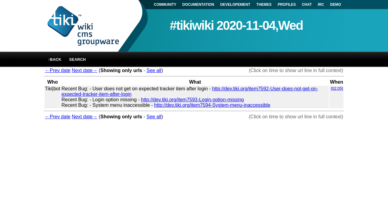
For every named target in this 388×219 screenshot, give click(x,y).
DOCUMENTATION (198, 4)
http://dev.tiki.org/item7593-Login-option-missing (192, 99)
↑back (54, 59)
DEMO (335, 4)
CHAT (307, 4)
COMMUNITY (165, 4)
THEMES (264, 4)
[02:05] (337, 88)
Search (77, 59)
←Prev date (57, 70)
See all (153, 70)
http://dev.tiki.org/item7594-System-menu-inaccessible (212, 105)
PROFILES (287, 4)
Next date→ (84, 70)
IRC (321, 4)
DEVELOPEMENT (235, 4)
